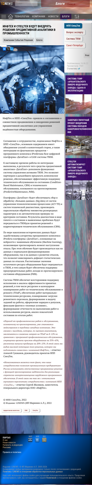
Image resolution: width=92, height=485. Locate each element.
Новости (53, 16)
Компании (38, 16)
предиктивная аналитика (11, 410)
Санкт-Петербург (74, 45)
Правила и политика (12, 452)
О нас (5, 440)
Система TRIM (73, 38)
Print (87, 55)
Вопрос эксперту (74, 32)
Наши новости (9, 442)
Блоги (65, 16)
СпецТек (35, 410)
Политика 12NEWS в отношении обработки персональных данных (33, 471)
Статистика (73, 68)
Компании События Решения (18, 40)
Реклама (7, 447)
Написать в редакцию (13, 445)
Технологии (22, 16)
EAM (26, 410)
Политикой (51, 478)
